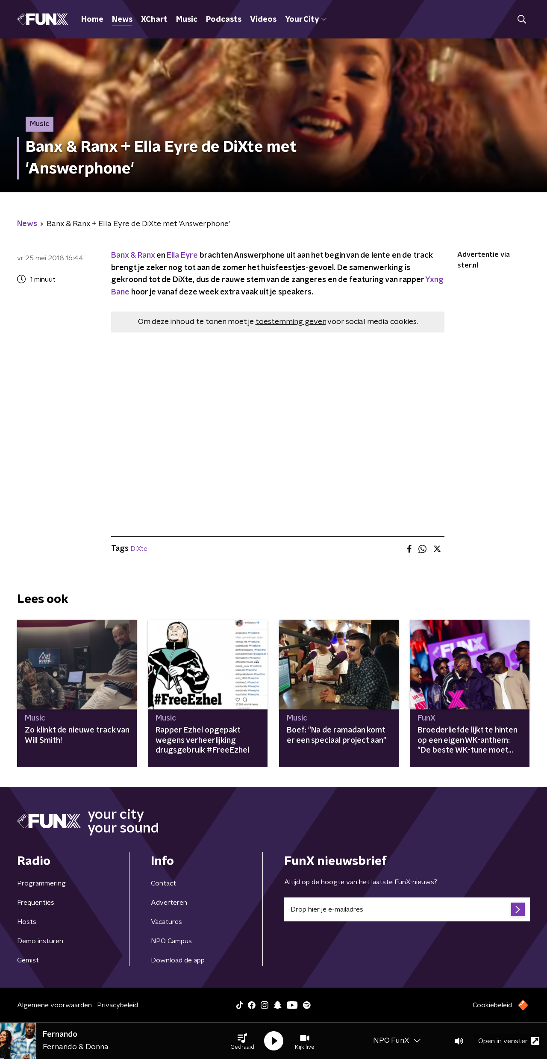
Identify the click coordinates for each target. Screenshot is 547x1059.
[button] (242, 1041)
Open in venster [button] (508, 1041)
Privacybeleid (117, 1005)
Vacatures (166, 921)
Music (186, 20)
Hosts (26, 921)
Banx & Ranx (133, 255)
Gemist (28, 960)
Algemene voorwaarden (54, 1005)
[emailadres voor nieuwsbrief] (407, 909)
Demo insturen (40, 941)
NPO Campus (171, 941)
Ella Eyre (182, 255)
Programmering (41, 883)
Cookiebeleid (492, 1005)
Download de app (178, 960)
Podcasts (223, 20)
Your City (305, 20)
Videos (263, 20)
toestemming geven (291, 322)
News (122, 20)
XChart (154, 20)
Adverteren (169, 902)
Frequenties (35, 902)
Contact (163, 883)
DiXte (138, 548)
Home (92, 20)
